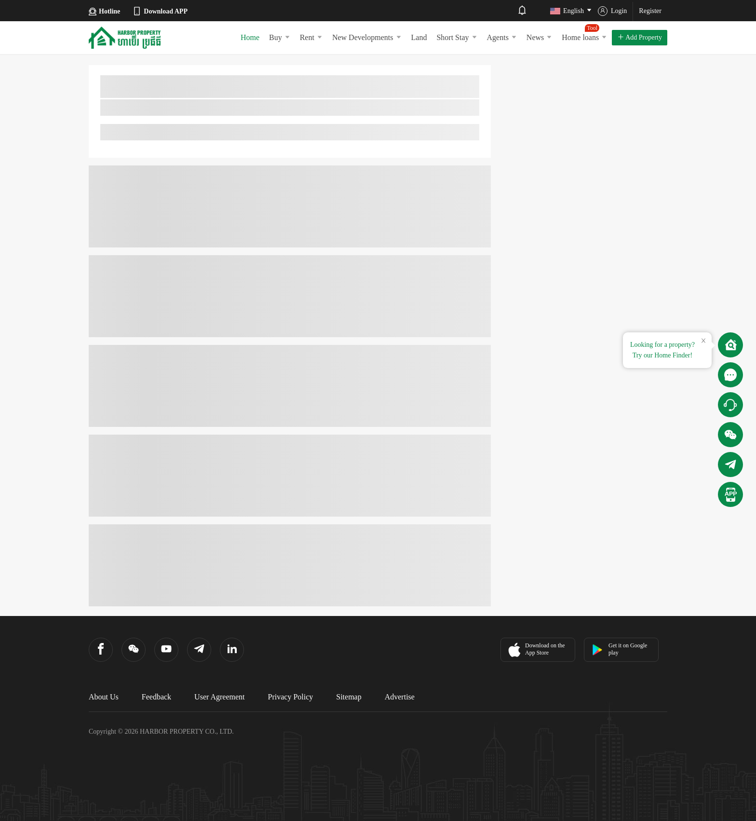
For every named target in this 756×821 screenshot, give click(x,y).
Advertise (400, 697)
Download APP (160, 11)
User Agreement (219, 697)
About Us (104, 697)
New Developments (367, 37)
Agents (502, 37)
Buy (279, 37)
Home (250, 37)
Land (419, 37)
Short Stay (456, 37)
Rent (311, 37)
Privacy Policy (290, 697)
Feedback (156, 697)
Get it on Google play (619, 649)
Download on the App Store (535, 649)
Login (612, 11)
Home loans (584, 32)
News (539, 37)
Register (650, 10)
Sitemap (348, 697)
